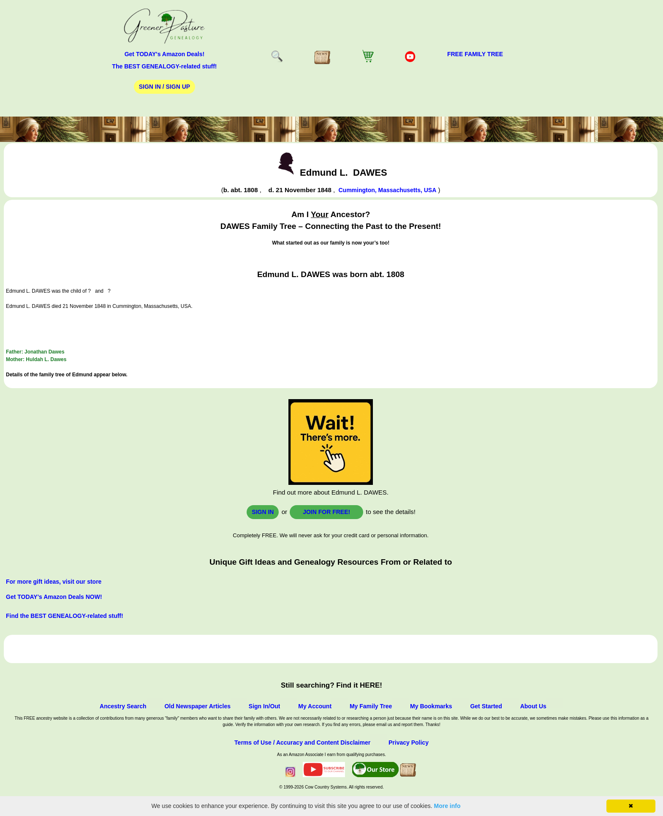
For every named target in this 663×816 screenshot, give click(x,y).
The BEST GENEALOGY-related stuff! (164, 66)
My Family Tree (371, 706)
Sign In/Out (264, 706)
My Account (315, 706)
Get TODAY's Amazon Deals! (165, 54)
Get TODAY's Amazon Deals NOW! (54, 596)
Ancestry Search (123, 706)
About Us (533, 706)
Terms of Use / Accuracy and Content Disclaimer (302, 742)
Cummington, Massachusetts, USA (387, 190)
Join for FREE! (326, 512)
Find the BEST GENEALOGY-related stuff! (64, 615)
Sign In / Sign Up (164, 86)
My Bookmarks (431, 706)
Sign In (263, 512)
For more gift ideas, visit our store (53, 581)
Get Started (486, 706)
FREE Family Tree (475, 54)
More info (447, 805)
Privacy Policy (409, 742)
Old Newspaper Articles (197, 706)
